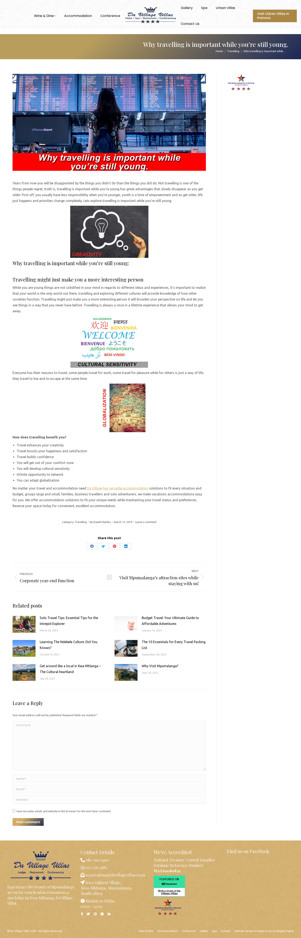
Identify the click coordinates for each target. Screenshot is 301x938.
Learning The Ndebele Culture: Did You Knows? (68, 645)
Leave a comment (146, 521)
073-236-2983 (22, 4)
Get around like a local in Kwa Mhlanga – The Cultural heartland (70, 669)
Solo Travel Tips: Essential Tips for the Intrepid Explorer (69, 621)
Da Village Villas (20, 930)
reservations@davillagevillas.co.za (115, 875)
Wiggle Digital (285, 930)
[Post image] (24, 624)
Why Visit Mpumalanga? (160, 666)
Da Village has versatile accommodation (117, 488)
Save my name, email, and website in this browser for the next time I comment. (63, 811)
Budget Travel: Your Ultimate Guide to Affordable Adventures (170, 621)
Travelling (81, 521)
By (100, 521)
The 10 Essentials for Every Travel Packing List (173, 645)
